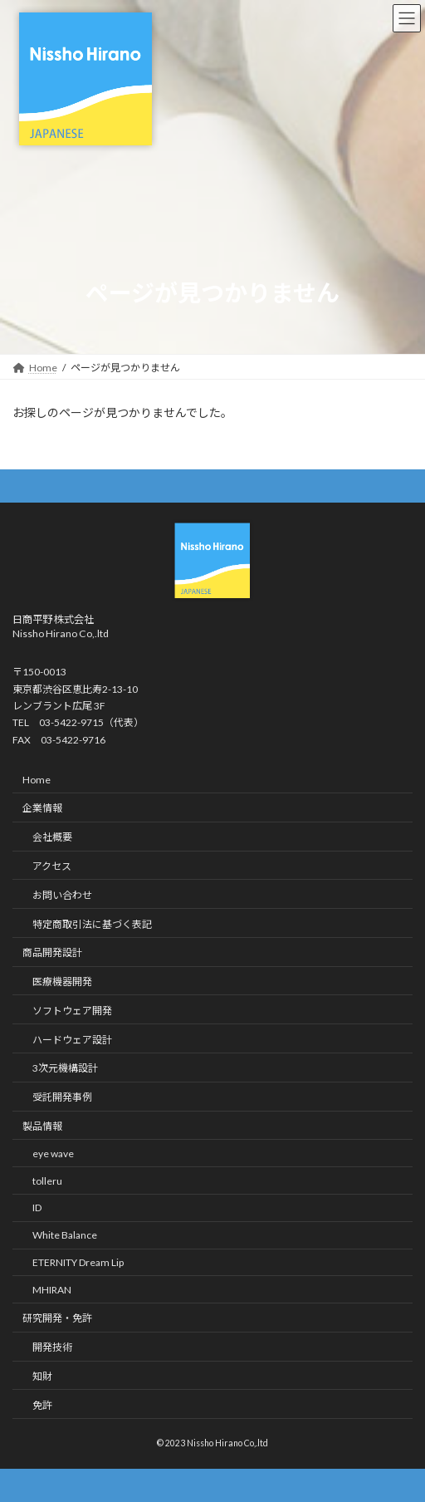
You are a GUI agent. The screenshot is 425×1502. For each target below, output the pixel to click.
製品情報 (42, 1126)
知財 (42, 1376)
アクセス (51, 866)
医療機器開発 (62, 981)
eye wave (53, 1153)
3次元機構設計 (65, 1068)
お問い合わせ (62, 895)
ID (37, 1207)
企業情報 (42, 808)
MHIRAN (51, 1289)
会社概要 (52, 837)
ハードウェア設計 (72, 1039)
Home (36, 779)
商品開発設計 (52, 952)
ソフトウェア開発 (72, 1010)
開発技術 (52, 1347)
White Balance (64, 1235)
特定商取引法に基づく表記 (92, 923)
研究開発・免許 (57, 1318)
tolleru (47, 1180)
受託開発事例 (62, 1097)
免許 (42, 1405)
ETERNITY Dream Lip (78, 1262)
